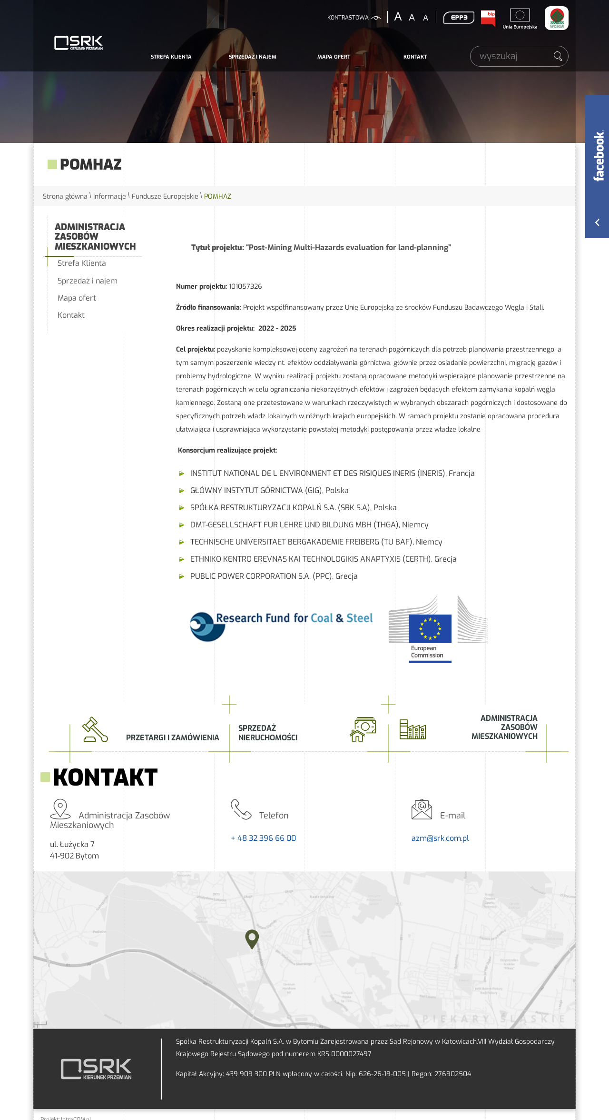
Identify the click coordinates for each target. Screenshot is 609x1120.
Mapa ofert (333, 57)
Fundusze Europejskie (165, 196)
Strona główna (65, 196)
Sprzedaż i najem (252, 57)
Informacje (109, 196)
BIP (487, 18)
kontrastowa (348, 17)
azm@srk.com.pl (440, 838)
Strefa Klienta (171, 57)
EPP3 (458, 17)
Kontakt (415, 57)
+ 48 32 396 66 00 (263, 838)
